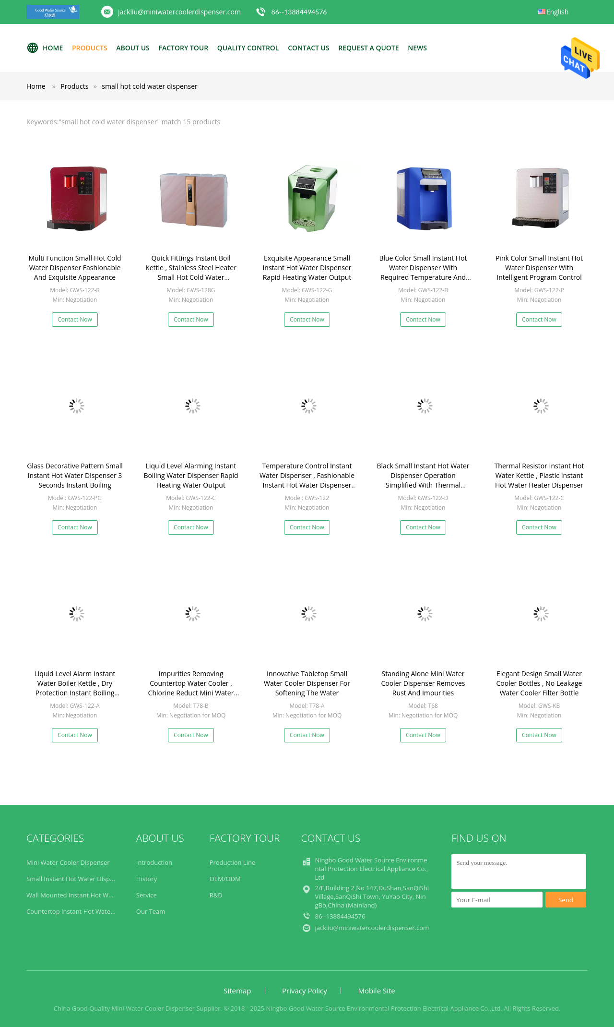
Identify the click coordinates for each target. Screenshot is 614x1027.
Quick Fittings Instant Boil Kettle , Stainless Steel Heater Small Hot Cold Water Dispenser (190, 272)
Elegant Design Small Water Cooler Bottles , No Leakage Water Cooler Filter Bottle (539, 683)
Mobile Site (376, 990)
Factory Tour (183, 47)
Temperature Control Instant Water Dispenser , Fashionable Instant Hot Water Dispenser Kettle (307, 480)
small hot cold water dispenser (150, 86)
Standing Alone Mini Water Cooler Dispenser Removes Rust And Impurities (423, 683)
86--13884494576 (299, 12)
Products (89, 47)
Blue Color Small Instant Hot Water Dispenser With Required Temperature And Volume (423, 272)
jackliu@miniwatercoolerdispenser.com (179, 11)
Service (146, 895)
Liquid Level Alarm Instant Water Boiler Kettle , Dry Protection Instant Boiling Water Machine (75, 688)
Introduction (154, 862)
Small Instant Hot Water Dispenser (76, 878)
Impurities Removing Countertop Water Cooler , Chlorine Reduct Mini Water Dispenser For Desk (191, 688)
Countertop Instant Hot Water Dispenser (85, 911)
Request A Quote (368, 47)
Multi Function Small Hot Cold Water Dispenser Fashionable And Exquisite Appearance (75, 267)
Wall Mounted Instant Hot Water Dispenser (88, 895)
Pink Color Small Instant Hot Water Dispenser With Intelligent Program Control (539, 267)
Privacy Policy (304, 990)
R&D (216, 895)
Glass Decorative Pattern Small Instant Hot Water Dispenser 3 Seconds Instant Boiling (75, 475)
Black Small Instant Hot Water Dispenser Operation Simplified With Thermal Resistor (423, 480)
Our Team (150, 911)
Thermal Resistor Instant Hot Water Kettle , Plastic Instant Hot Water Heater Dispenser (539, 475)
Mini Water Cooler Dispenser (68, 862)
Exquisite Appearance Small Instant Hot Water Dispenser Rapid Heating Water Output (306, 267)
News (417, 47)
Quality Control (248, 47)
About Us (133, 47)
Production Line (233, 862)
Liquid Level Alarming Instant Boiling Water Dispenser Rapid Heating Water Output (190, 475)
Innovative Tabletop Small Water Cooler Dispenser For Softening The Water (307, 683)
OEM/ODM (225, 878)
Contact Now (75, 319)
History (146, 878)
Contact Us (309, 47)
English (557, 11)
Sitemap (237, 990)
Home (44, 48)
